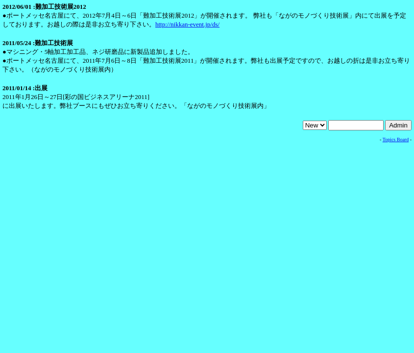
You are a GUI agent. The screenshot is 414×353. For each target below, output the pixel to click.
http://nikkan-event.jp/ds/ (187, 24)
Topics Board (396, 139)
